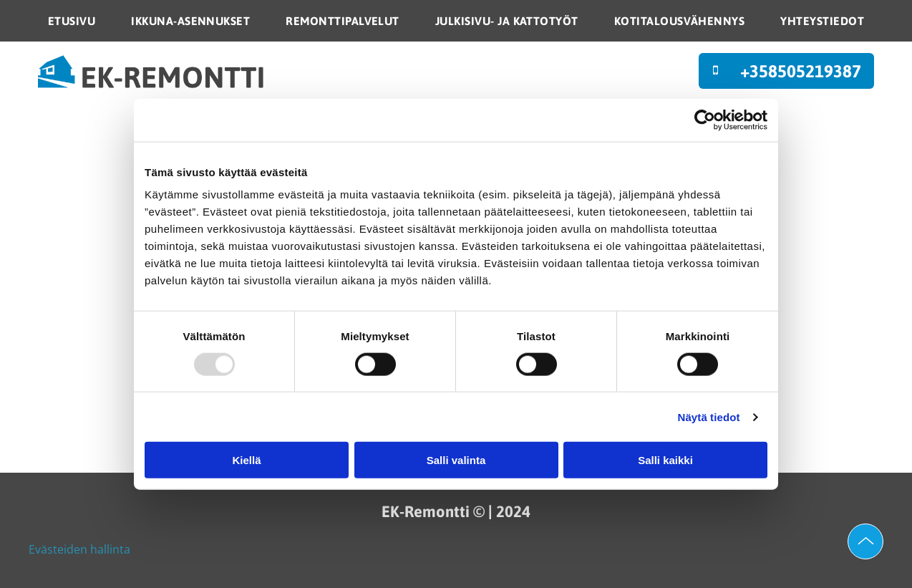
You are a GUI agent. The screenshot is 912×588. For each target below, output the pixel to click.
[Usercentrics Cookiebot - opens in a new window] (704, 119)
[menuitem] (71, 20)
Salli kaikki (665, 460)
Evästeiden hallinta (79, 549)
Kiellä (246, 460)
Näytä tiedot (709, 417)
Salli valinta (456, 460)
